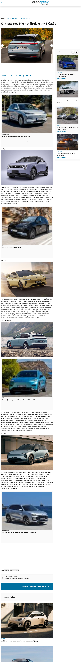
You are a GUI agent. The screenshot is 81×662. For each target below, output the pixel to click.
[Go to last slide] (73, 52)
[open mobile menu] (1, 3)
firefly (17, 570)
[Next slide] (51, 45)
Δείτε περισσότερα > (5, 643)
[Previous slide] (2, 45)
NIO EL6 (12, 570)
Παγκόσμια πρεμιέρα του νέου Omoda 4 (17, 578)
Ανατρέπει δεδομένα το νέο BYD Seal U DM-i (35, 586)
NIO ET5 (7, 570)
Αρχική (3, 18)
